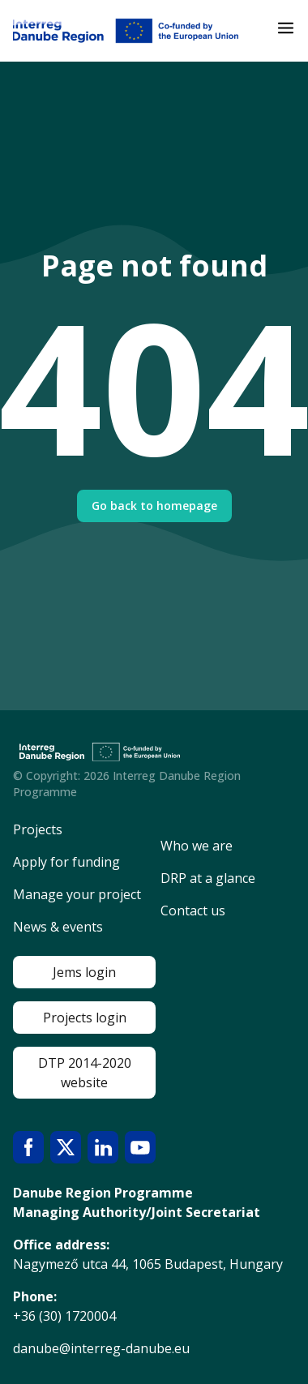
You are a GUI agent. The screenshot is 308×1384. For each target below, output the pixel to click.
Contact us (192, 910)
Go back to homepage (154, 505)
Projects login (84, 1017)
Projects (37, 829)
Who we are (196, 846)
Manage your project (77, 894)
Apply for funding (66, 862)
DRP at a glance (207, 878)
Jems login (84, 972)
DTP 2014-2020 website (84, 1072)
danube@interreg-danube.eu (101, 1348)
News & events (58, 927)
